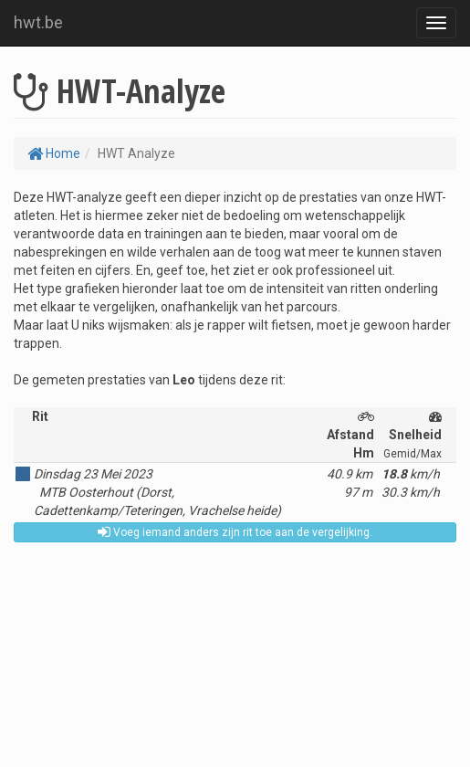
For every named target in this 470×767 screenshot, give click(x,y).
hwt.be (38, 22)
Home (53, 153)
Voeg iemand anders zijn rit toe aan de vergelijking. (235, 532)
